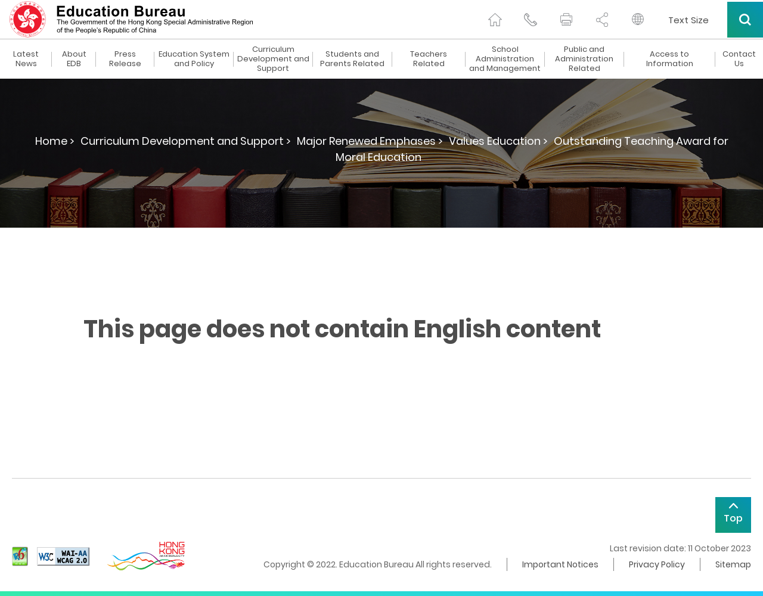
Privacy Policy (657, 564)
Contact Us (739, 59)
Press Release (125, 59)
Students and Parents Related (352, 59)
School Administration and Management (505, 59)
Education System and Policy (194, 59)
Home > (55, 141)
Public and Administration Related (584, 59)
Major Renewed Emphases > (370, 141)
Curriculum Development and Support (273, 59)
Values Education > (498, 141)
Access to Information (669, 59)
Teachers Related (428, 59)
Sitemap (733, 564)
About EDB (74, 59)
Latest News (26, 59)
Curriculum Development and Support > (185, 141)
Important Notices (560, 564)
